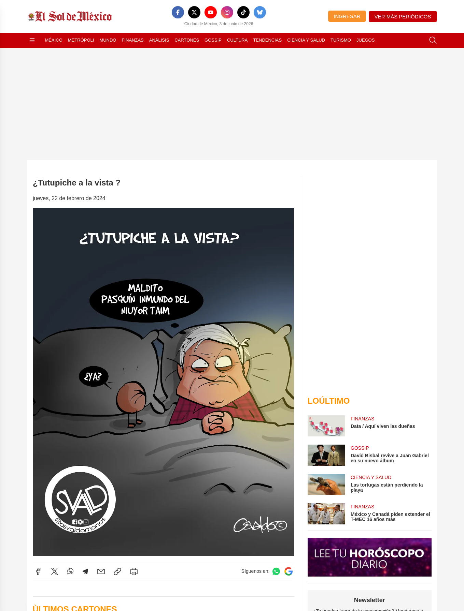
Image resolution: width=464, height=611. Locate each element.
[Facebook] (178, 12)
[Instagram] (227, 12)
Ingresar (347, 16)
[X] (194, 12)
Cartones (186, 40)
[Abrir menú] (32, 40)
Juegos (365, 40)
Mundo (107, 40)
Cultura (237, 40)
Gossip (213, 40)
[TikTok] (243, 12)
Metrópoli (81, 40)
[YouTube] (211, 12)
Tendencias (267, 40)
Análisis (159, 40)
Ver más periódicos (403, 16)
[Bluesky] (260, 12)
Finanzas (132, 40)
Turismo (341, 40)
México (53, 40)
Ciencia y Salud (306, 40)
